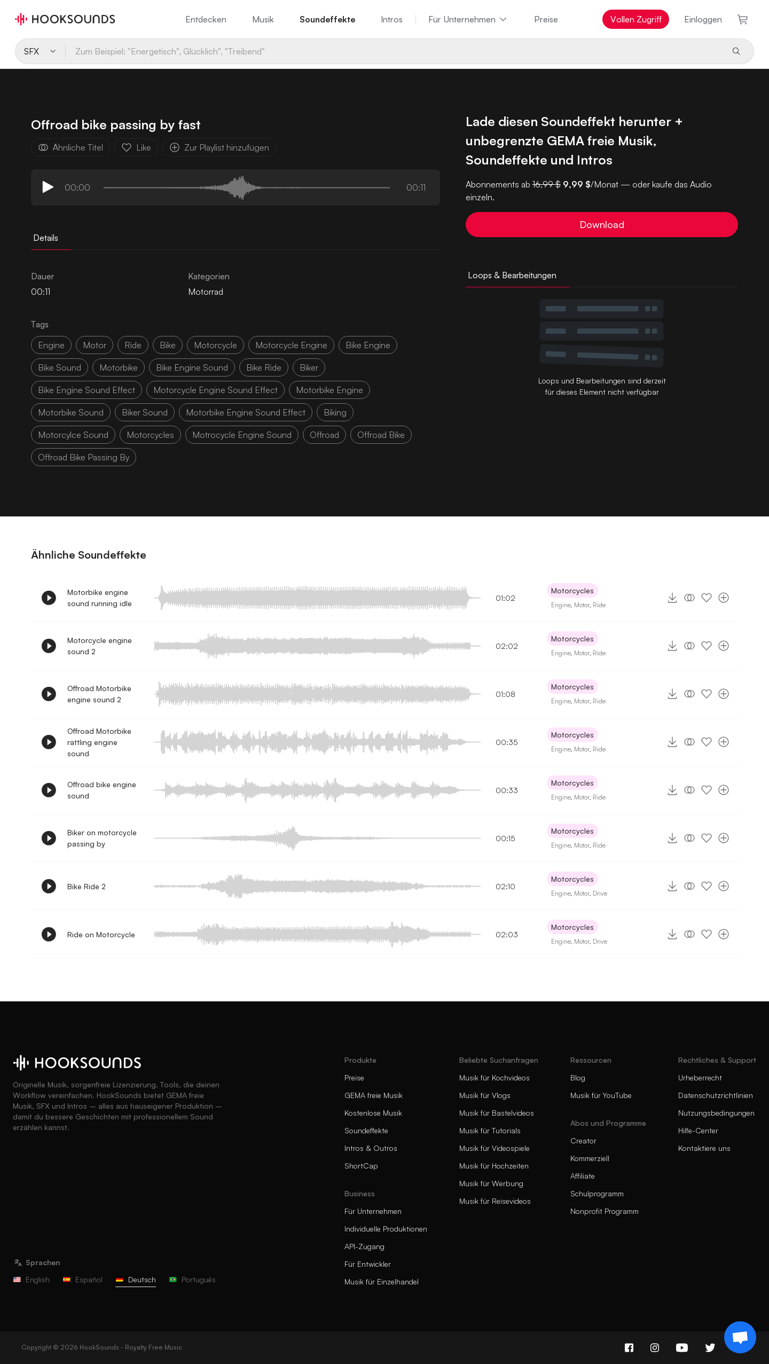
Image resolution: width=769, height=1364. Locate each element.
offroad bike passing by (83, 457)
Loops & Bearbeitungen (512, 275)
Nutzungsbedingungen (716, 1112)
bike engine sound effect (86, 390)
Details (45, 237)
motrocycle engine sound (242, 434)
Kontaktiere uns (704, 1148)
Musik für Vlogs (485, 1095)
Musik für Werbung (491, 1183)
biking (335, 412)
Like (136, 147)
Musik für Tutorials (490, 1130)
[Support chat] (740, 1337)
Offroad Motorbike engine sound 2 (99, 694)
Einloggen (703, 19)
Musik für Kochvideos (494, 1077)
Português (192, 1279)
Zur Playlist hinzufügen (219, 147)
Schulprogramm (597, 1193)
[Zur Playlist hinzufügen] (723, 597)
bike (168, 345)
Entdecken (205, 19)
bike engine (368, 345)
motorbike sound (71, 412)
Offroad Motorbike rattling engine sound (99, 742)
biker (309, 367)
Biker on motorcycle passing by (102, 838)
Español (82, 1279)
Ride (599, 605)
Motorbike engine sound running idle (99, 597)
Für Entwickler (367, 1263)
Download (601, 224)
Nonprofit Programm (604, 1211)
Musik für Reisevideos (495, 1200)
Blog (577, 1077)
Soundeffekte (327, 19)
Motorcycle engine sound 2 (99, 646)
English (31, 1279)
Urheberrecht (700, 1077)
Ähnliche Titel (70, 147)
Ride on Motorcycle (101, 934)
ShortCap (361, 1165)
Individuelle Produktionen (385, 1228)
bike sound (59, 367)
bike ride (263, 367)
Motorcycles (572, 590)
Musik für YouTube (601, 1095)
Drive (600, 893)
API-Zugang (364, 1246)
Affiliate (582, 1175)
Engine (51, 345)
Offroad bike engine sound (101, 790)
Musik (263, 19)
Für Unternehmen (468, 19)
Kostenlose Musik (373, 1112)
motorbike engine (329, 390)
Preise (546, 19)
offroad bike (381, 434)
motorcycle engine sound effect (215, 390)
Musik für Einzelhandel (381, 1281)
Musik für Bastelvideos (496, 1112)
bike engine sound (192, 367)
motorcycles (150, 434)
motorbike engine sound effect (245, 412)
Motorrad (205, 291)
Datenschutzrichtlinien (715, 1095)
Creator (583, 1140)
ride (133, 345)
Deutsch (135, 1279)
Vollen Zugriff (636, 19)
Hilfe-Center (698, 1130)
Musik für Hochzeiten (494, 1165)
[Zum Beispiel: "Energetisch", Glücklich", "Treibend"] (394, 51)
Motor (582, 605)
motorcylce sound (73, 434)
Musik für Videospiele (494, 1148)
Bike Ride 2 (86, 886)
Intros (392, 19)
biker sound (145, 412)
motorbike (118, 367)
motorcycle (215, 345)
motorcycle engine (291, 345)
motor (94, 345)
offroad (324, 434)
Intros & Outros (370, 1148)
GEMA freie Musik (373, 1095)
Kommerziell (589, 1158)
